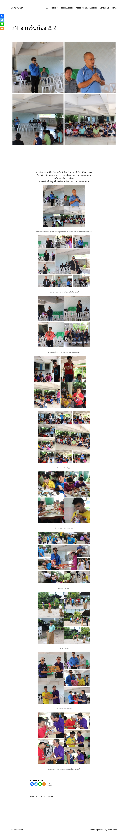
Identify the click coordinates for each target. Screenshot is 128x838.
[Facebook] (32, 784)
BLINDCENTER (17, 8)
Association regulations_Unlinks (59, 8)
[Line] (40, 784)
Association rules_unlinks (86, 8)
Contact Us (104, 8)
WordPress (112, 830)
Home (114, 8)
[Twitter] (36, 784)
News (50, 796)
